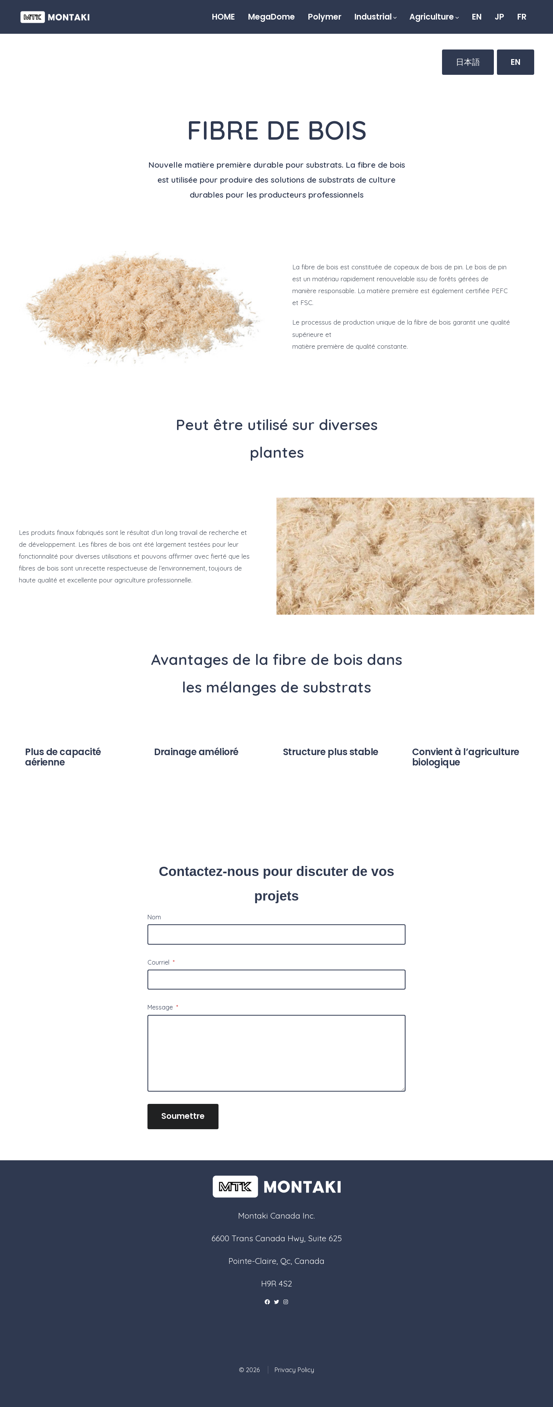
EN (477, 16)
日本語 (468, 62)
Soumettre (183, 1116)
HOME (223, 16)
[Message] (276, 1053)
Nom (154, 917)
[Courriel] (276, 980)
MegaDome (271, 16)
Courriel (161, 962)
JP (499, 16)
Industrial (375, 16)
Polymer (324, 16)
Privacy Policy (294, 1370)
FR (522, 16)
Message (162, 1007)
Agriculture (434, 16)
